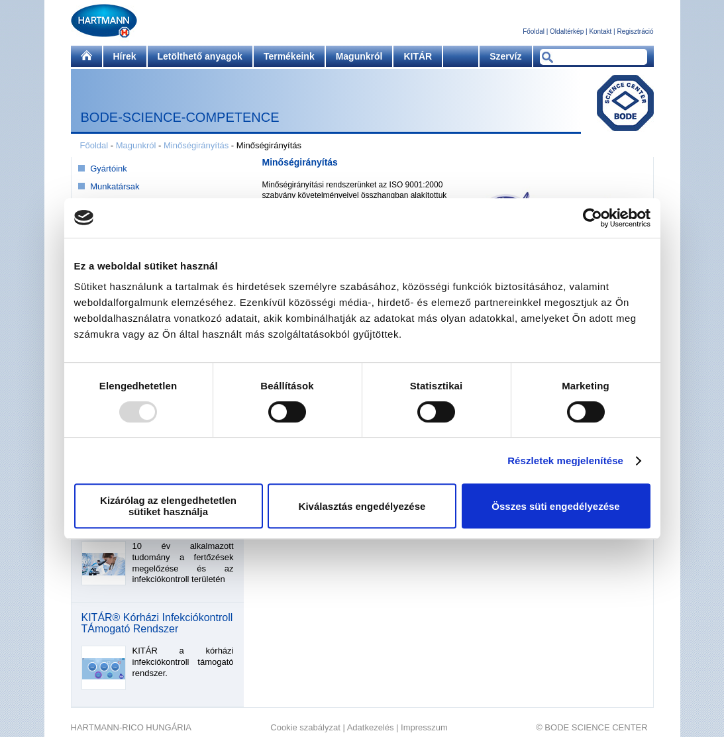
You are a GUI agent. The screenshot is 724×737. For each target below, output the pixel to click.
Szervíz (505, 56)
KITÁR (417, 56)
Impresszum (424, 727)
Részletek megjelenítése (565, 460)
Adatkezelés (370, 727)
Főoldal (533, 31)
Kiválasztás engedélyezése (362, 506)
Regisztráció (635, 31)
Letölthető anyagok (200, 56)
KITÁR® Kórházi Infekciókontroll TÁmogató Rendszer (157, 623)
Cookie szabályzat (305, 727)
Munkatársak (114, 186)
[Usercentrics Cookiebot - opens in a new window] (592, 218)
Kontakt (600, 31)
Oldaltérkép (567, 31)
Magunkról (359, 56)
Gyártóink (108, 168)
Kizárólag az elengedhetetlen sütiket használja (168, 506)
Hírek (124, 56)
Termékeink (289, 56)
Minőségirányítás (196, 145)
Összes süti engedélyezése (555, 506)
